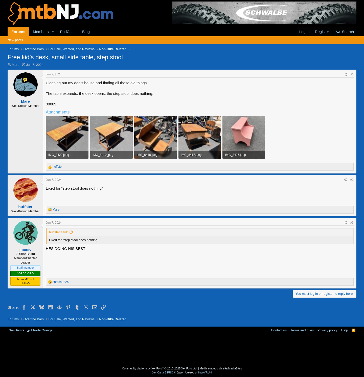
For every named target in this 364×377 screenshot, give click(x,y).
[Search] (344, 31)
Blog (86, 32)
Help (344, 330)
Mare (15, 65)
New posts (15, 40)
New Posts (16, 330)
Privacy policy (327, 330)
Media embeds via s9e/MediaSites (221, 368)
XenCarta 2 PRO (162, 372)
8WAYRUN (205, 372)
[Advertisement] (162, 349)
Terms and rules (302, 330)
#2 (352, 180)
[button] (52, 31)
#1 (352, 74)
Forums (18, 32)
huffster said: (58, 232)
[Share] (345, 74)
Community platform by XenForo (159, 368)
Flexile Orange (40, 330)
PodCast (67, 32)
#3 (352, 222)
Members (41, 32)
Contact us (279, 330)
